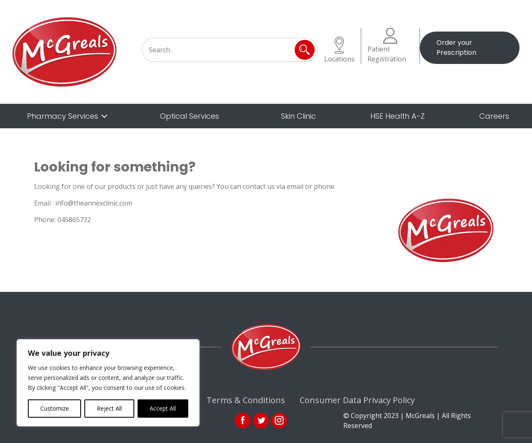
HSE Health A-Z (397, 116)
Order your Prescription (456, 47)
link (261, 420)
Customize (54, 408)
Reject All (109, 408)
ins (279, 420)
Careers (494, 116)
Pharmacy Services (62, 116)
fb (243, 420)
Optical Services (189, 116)
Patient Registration (386, 46)
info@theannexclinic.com (93, 203)
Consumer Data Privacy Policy (357, 400)
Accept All (163, 408)
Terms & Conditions (246, 400)
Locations (339, 50)
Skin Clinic (298, 116)
